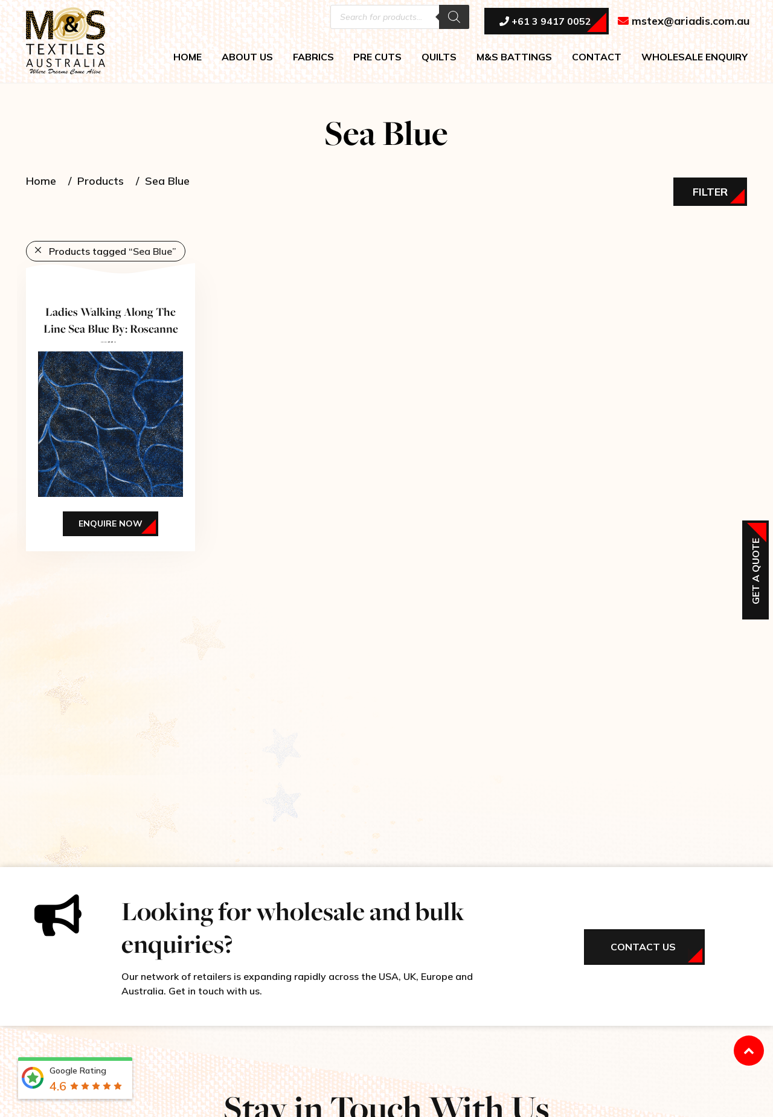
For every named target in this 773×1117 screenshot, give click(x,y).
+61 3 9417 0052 (545, 22)
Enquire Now (111, 523)
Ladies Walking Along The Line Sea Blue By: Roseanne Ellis (110, 328)
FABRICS (313, 58)
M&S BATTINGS (514, 58)
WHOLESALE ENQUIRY (694, 58)
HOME (187, 58)
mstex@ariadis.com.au (684, 22)
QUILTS (439, 58)
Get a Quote (755, 571)
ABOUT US (247, 58)
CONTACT (596, 58)
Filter (710, 192)
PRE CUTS (377, 58)
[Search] (454, 18)
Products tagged (112, 251)
